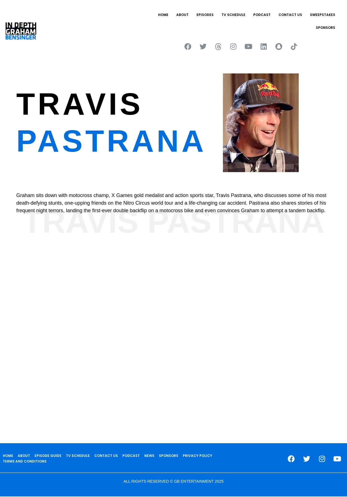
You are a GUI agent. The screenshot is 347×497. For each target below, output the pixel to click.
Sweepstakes (322, 14)
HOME (163, 14)
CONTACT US (290, 14)
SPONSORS (325, 27)
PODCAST (262, 14)
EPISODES (205, 14)
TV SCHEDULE (233, 14)
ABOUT (182, 14)
